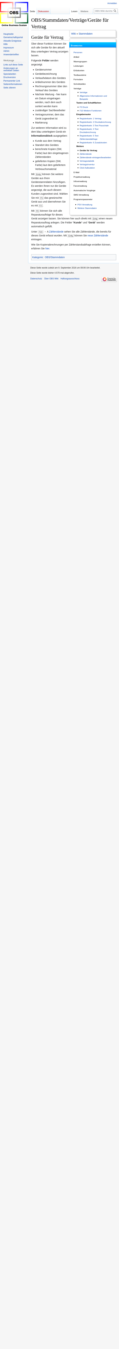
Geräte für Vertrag (88, 150)
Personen (78, 52)
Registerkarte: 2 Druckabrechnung (95, 122)
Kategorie (37, 257)
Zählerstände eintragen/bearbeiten (95, 157)
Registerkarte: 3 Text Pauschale (94, 125)
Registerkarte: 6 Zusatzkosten (93, 142)
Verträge (83, 92)
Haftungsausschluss (69, 278)
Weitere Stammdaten (87, 208)
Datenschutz (36, 278)
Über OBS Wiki (51, 278)
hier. (47, 248)
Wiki (73, 33)
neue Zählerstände (97, 235)
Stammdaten (86, 33)
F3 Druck (84, 107)
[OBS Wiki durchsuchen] (106, 10)
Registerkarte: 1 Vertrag (90, 118)
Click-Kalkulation (87, 168)
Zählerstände (86, 154)
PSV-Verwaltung (84, 204)
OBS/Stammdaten (55, 257)
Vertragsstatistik (87, 161)
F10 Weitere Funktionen (91, 110)
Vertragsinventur (87, 164)
